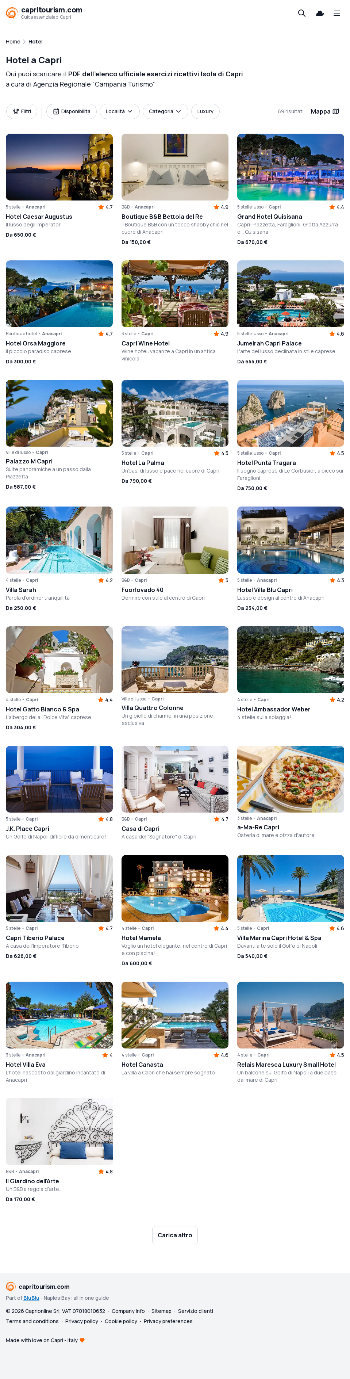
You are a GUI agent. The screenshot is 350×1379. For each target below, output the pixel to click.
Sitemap (161, 1310)
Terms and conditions (32, 1321)
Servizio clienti (195, 1310)
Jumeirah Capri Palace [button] (269, 343)
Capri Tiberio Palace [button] (35, 938)
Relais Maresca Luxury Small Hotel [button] (286, 1065)
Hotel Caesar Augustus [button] (39, 217)
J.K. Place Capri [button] (27, 829)
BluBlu (31, 1297)
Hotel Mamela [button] (141, 938)
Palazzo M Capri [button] (29, 461)
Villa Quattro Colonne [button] (153, 708)
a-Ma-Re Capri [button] (258, 827)
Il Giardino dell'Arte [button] (32, 1181)
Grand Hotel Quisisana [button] (269, 217)
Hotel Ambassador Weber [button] (274, 709)
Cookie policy (121, 1321)
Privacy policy (81, 1321)
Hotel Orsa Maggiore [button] (36, 343)
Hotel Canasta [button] (142, 1065)
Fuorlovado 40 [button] (143, 590)
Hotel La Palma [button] (143, 463)
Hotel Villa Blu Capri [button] (265, 590)
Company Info (128, 1310)
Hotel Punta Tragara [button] (266, 463)
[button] (59, 167)
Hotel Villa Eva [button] (26, 1065)
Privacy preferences (168, 1321)
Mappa (325, 111)
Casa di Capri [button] (140, 829)
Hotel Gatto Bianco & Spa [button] (42, 709)
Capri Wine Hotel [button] (146, 343)
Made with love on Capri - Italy (42, 1340)
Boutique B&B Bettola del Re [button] (162, 217)
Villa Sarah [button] (21, 590)
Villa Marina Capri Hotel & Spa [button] (279, 938)
